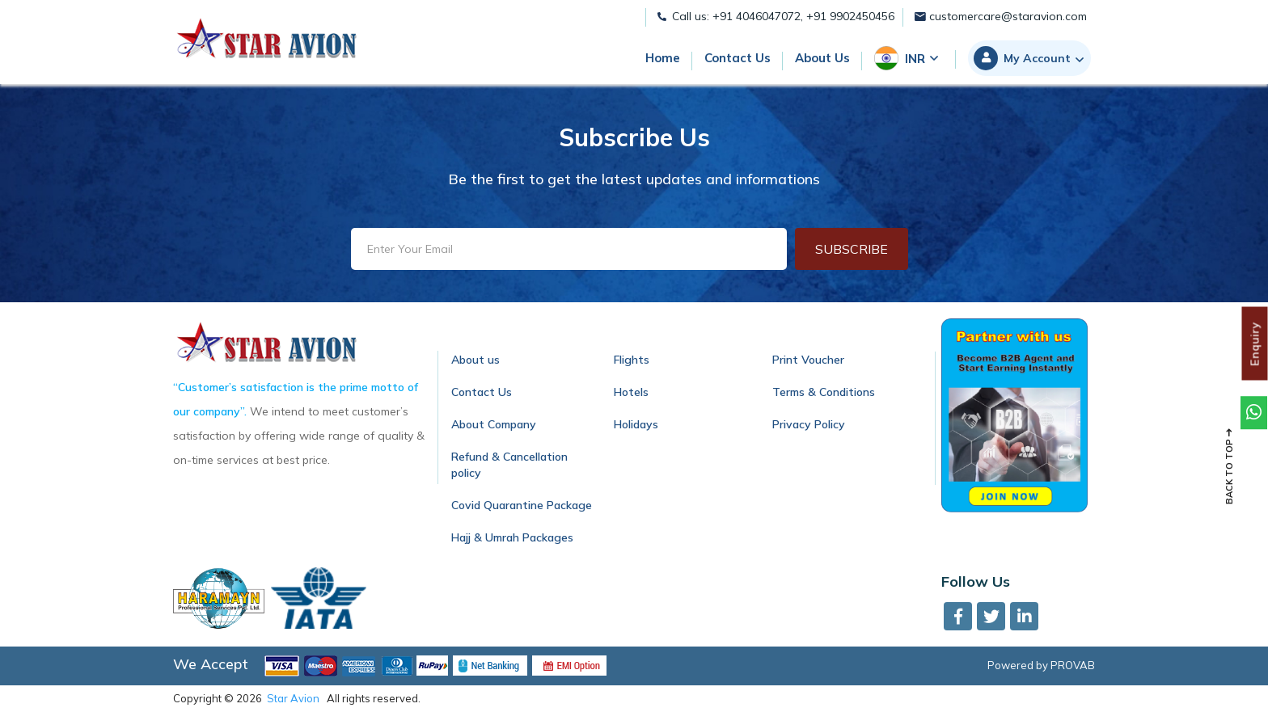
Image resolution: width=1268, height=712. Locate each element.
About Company (493, 424)
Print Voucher (808, 359)
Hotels (631, 392)
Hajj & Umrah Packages (512, 537)
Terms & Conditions (823, 392)
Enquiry (1255, 343)
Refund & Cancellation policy (509, 464)
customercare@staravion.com (1001, 16)
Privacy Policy (808, 424)
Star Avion (293, 698)
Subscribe (851, 249)
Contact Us (481, 392)
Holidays (636, 424)
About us (475, 359)
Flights (631, 359)
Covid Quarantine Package (521, 505)
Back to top (1229, 466)
